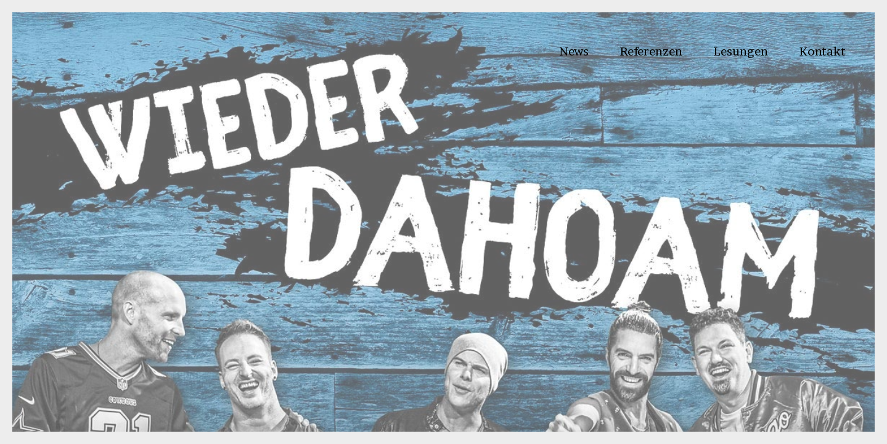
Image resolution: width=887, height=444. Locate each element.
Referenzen (650, 51)
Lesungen (740, 51)
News (574, 51)
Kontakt (822, 51)
